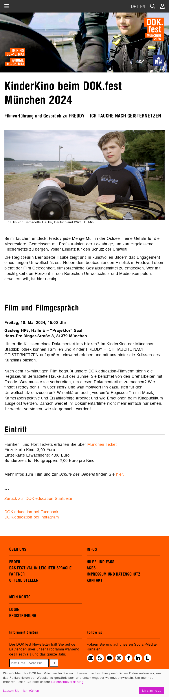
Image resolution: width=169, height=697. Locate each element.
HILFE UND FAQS (100, 562)
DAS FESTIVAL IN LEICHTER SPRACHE (40, 568)
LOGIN (14, 609)
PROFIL (15, 562)
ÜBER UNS (17, 549)
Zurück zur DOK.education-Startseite (38, 498)
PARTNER (17, 574)
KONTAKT (95, 580)
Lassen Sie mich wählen (21, 690)
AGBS (91, 568)
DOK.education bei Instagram (31, 517)
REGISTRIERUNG (22, 616)
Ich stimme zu (151, 690)
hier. (120, 474)
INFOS (92, 549)
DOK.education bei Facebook (31, 512)
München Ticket (102, 444)
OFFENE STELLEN (24, 580)
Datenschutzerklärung (67, 682)
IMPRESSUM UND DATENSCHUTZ (114, 574)
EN (142, 6)
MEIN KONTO (20, 597)
